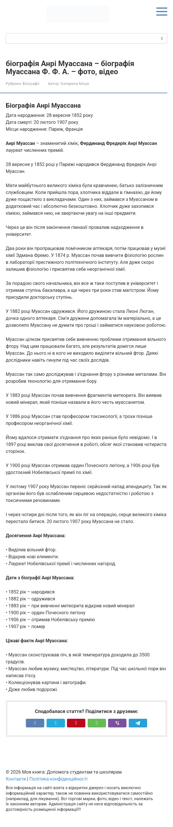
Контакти (16, 779)
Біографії (31, 83)
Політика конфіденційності (58, 779)
